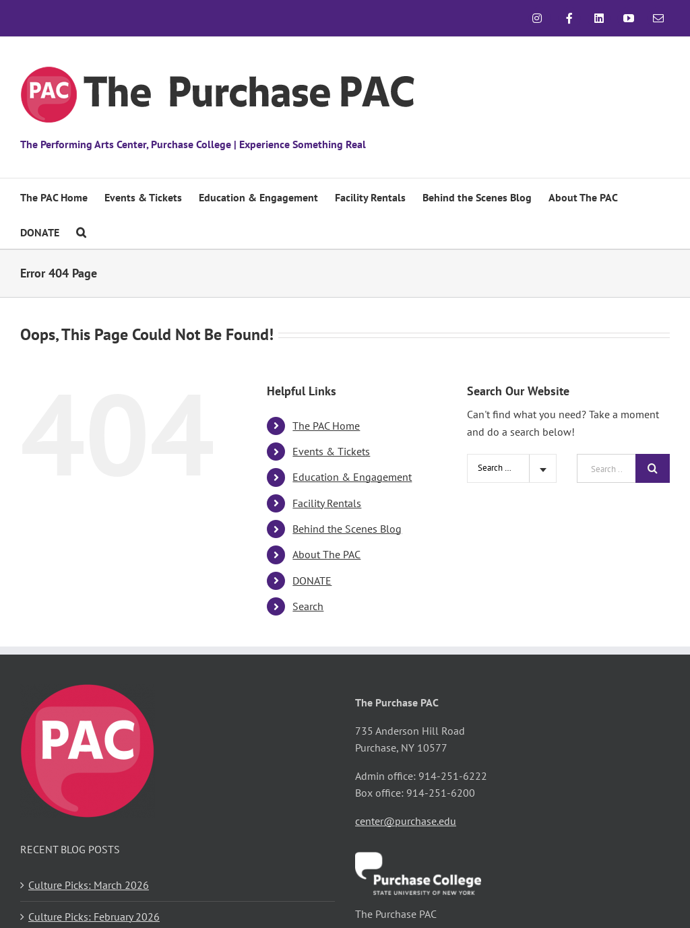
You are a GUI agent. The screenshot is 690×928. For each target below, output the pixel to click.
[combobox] (512, 468)
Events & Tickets (331, 451)
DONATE (312, 580)
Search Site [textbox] (498, 467)
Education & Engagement (352, 477)
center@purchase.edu (405, 821)
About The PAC (326, 554)
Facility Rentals (326, 503)
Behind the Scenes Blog (347, 528)
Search (307, 606)
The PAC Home (326, 425)
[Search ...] (606, 468)
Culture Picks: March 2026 (88, 885)
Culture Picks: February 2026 (94, 916)
